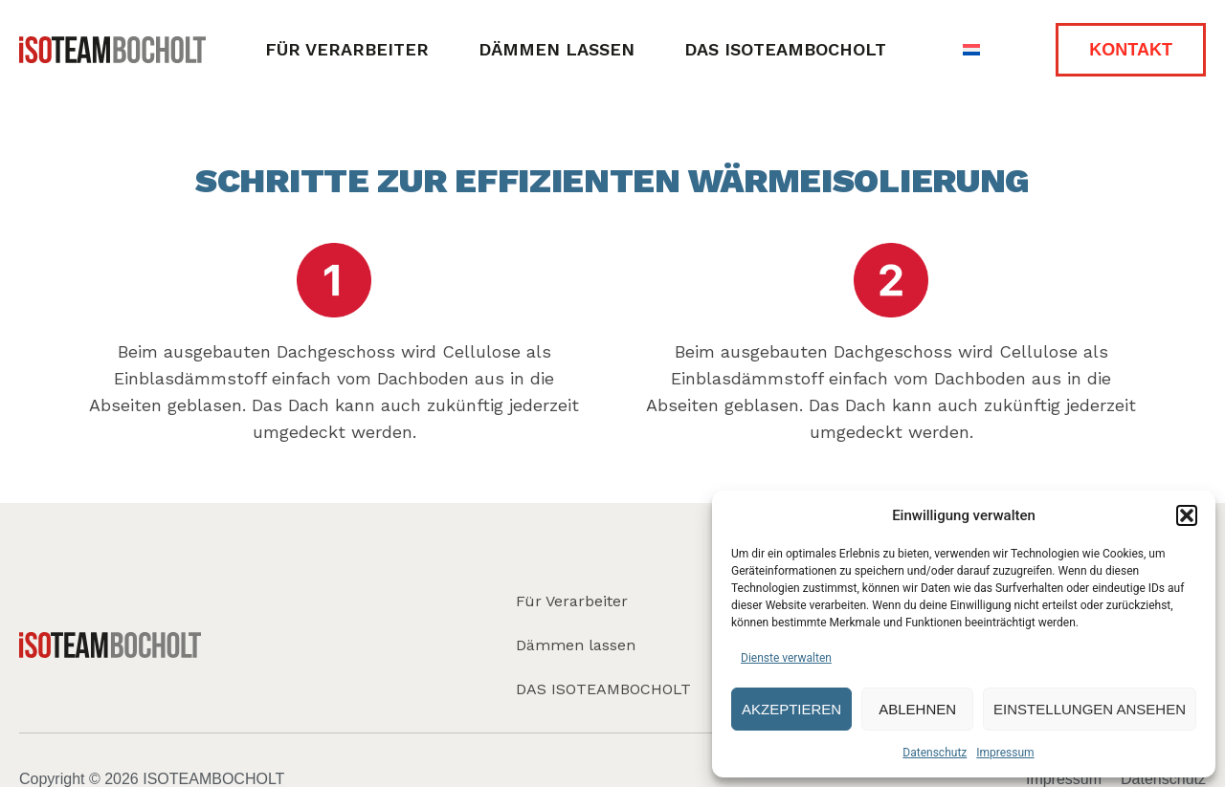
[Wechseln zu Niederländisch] (971, 50)
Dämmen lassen (557, 49)
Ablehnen (917, 709)
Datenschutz (934, 752)
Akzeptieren (791, 709)
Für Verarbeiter (347, 49)
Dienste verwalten (786, 658)
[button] (1186, 515)
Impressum (1005, 752)
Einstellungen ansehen (1089, 709)
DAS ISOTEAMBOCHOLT (785, 49)
